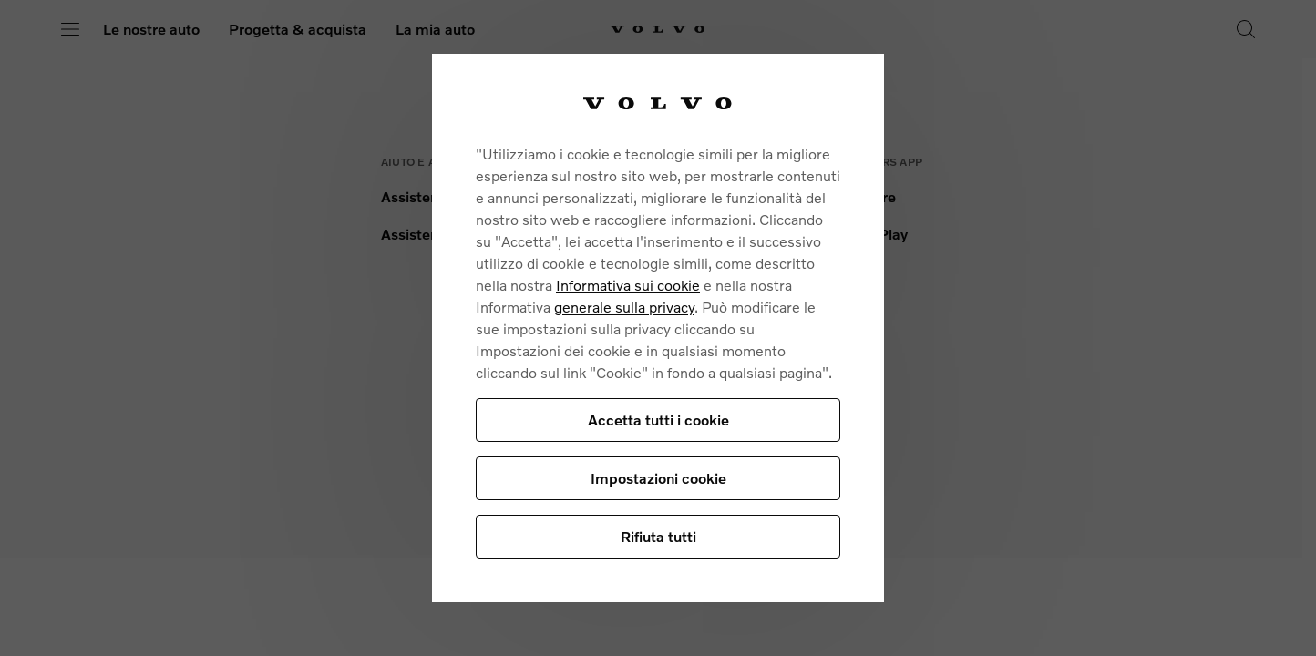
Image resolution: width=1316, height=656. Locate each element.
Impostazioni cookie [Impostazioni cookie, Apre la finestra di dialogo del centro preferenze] (658, 478)
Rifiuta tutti (658, 536)
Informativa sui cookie (628, 284)
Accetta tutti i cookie (658, 419)
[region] (658, 328)
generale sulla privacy (624, 306)
